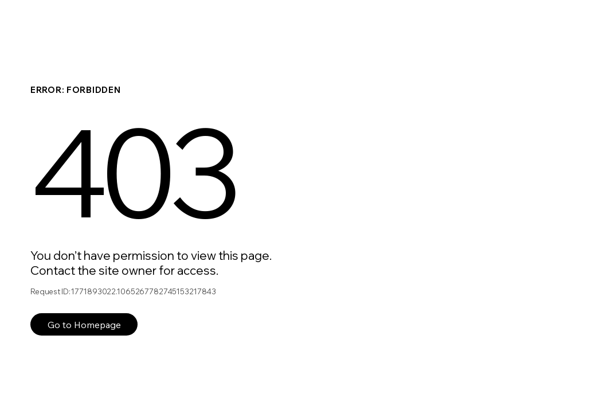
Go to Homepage (84, 324)
